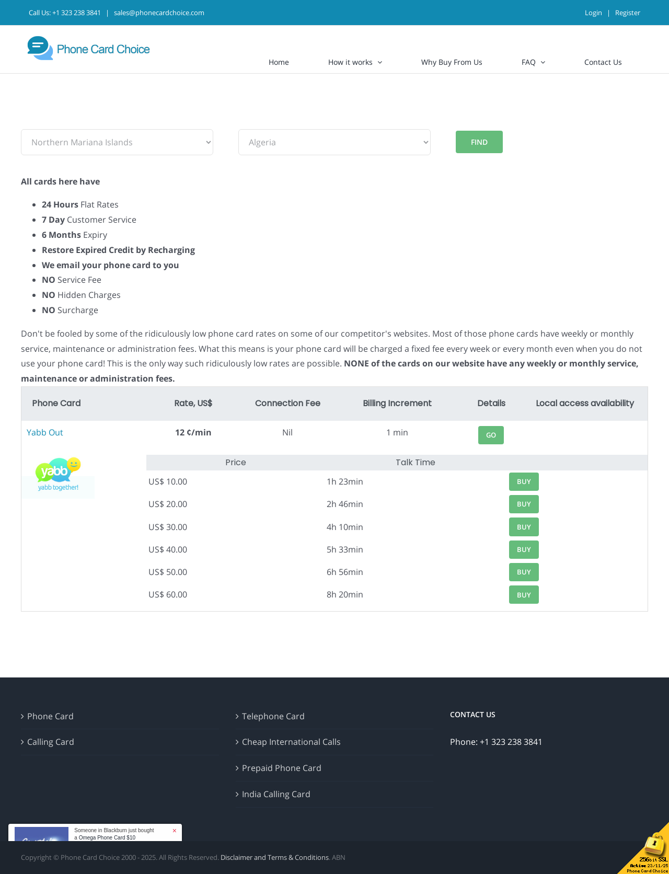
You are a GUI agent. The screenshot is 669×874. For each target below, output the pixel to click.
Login (593, 12)
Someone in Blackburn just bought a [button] (114, 834)
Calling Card (50, 742)
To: (244, 121)
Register (627, 12)
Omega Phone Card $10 (107, 838)
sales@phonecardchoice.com (159, 12)
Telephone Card (273, 716)
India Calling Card (276, 794)
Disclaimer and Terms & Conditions (275, 857)
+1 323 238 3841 (76, 12)
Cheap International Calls (291, 742)
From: (32, 121)
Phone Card (50, 716)
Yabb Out (45, 432)
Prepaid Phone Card (281, 768)
